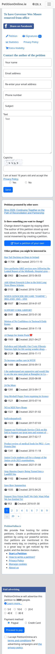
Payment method (13, 619)
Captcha (7, 157)
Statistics (12, 42)
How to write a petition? (22, 557)
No (30, 182)
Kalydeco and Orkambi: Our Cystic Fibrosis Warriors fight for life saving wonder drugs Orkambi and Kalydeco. (25, 349)
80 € (20, 613)
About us (14, 567)
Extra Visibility (15, 48)
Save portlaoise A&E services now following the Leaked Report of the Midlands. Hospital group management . (27, 271)
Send (8, 189)
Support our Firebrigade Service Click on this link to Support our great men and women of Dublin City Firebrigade (25, 432)
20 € (30, 609)
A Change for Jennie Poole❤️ (18, 335)
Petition (11, 36)
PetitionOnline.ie (14, 4)
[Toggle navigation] (49, 4)
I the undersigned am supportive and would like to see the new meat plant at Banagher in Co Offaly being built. (26, 374)
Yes (14, 182)
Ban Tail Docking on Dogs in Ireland (21, 257)
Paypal (14, 622)
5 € (9, 609)
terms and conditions (19, 640)
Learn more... (13, 603)
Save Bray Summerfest (15, 485)
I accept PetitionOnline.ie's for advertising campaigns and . (25, 642)
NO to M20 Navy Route (15, 407)
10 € (19, 609)
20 (13, 516)
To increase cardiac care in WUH (19, 360)
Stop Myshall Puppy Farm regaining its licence (26, 396)
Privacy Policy (31, 42)
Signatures (32, 36)
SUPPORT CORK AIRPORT (18, 310)
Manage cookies (18, 564)
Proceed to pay (14, 630)
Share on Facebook (18, 26)
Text (5, 114)
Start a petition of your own (27, 243)
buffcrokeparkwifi (12, 418)
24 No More (10, 385)
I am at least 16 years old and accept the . (25, 177)
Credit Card (34, 622)
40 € (10, 613)
